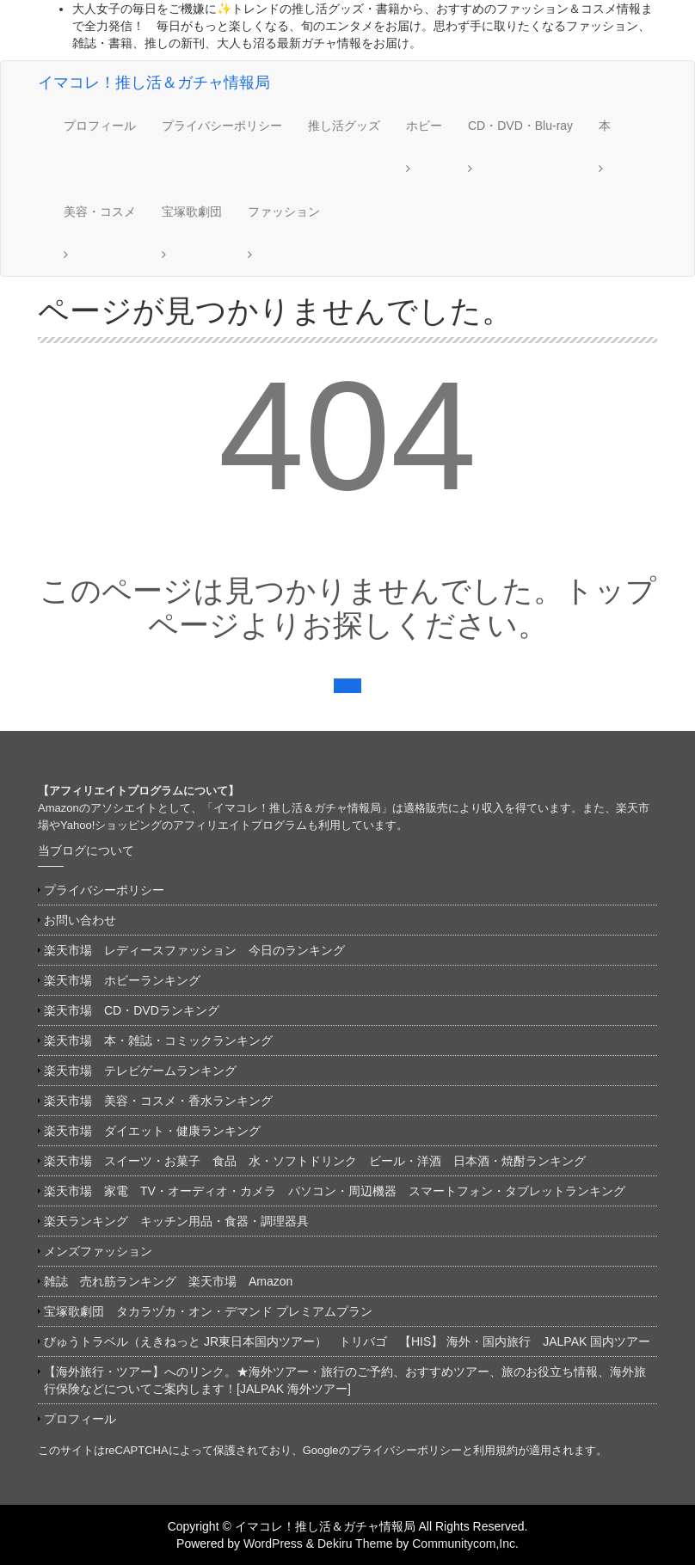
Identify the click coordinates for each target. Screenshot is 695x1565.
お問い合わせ (80, 920)
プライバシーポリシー (222, 125)
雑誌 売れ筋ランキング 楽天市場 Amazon (174, 1281)
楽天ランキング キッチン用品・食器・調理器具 (176, 1221)
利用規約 (495, 1450)
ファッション (284, 211)
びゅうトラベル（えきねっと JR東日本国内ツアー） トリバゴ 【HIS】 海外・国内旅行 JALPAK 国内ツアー (347, 1341)
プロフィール (100, 125)
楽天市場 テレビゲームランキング (140, 1070)
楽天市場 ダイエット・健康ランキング (152, 1131)
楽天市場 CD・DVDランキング (131, 1010)
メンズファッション (98, 1251)
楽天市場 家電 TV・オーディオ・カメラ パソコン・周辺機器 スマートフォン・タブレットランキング (334, 1191)
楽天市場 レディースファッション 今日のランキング (194, 950)
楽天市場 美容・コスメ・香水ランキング (158, 1101)
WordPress (273, 1543)
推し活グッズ (344, 125)
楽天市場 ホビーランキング (122, 980)
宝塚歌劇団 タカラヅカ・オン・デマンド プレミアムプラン (208, 1311)
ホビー (424, 125)
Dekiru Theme (355, 1543)
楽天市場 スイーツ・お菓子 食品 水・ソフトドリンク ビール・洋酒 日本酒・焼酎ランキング (315, 1161)
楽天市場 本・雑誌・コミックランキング (158, 1040)
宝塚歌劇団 (192, 211)
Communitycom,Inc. (465, 1543)
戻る (347, 685)
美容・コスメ (100, 211)
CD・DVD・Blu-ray (520, 125)
